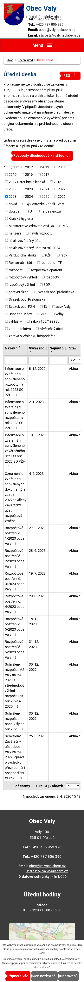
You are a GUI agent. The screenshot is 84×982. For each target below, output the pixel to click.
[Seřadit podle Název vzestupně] (20, 346)
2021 (45, 189)
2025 (45, 196)
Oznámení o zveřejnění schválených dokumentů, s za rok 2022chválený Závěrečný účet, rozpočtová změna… (15, 497)
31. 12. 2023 (34, 644)
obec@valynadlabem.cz (57, 30)
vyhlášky (15, 321)
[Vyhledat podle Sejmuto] (58, 360)
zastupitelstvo (20, 328)
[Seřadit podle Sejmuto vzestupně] (52, 351)
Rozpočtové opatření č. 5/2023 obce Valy (14, 627)
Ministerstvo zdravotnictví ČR (31, 226)
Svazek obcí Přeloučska (27, 299)
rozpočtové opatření (46, 270)
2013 (45, 167)
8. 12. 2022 (37, 369)
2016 (29, 174)
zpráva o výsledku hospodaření (32, 336)
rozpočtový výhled (23, 277)
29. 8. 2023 (37, 596)
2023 (12, 196)
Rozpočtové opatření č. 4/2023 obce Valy (14, 604)
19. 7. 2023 (37, 573)
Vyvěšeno (38, 348)
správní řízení (19, 292)
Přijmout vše (17, 976)
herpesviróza (51, 211)
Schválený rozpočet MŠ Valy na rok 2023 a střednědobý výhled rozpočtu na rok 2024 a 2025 (14, 685)
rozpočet (16, 270)
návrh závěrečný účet (25, 240)
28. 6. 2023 (37, 551)
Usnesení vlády (20, 314)
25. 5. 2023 (37, 736)
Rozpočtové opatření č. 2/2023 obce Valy (14, 558)
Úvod (10, 60)
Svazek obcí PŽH (22, 307)
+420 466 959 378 (49, 19)
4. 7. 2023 (36, 474)
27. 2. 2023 (37, 528)
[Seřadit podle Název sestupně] (20, 348)
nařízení (15, 233)
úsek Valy (63, 307)
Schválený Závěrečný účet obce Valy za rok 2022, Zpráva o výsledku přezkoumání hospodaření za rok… (15, 757)
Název (11, 348)
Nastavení (68, 976)
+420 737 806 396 (49, 24)
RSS (70, 75)
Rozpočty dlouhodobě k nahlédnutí (42, 155)
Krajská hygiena (21, 218)
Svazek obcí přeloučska (56, 292)
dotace (14, 211)
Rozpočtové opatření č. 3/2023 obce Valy (14, 581)
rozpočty (52, 277)
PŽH (48, 255)
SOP (46, 285)
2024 (29, 196)
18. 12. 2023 (34, 621)
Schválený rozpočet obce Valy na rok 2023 (15, 721)
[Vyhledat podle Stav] (75, 360)
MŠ (65, 226)
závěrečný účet (51, 328)
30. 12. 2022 (34, 667)
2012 (29, 167)
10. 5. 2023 (37, 435)
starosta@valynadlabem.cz (60, 35)
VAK (44, 314)
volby (59, 314)
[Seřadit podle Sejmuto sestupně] (52, 353)
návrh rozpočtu (41, 233)
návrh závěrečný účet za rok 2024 (34, 248)
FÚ (30, 211)
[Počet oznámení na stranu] (73, 785)
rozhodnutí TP (51, 263)
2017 (45, 174)
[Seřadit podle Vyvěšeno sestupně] (31, 353)
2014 (62, 167)
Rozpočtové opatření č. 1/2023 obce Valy (14, 536)
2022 (62, 189)
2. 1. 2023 (36, 402)
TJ (45, 307)
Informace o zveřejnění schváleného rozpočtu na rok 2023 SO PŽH (15, 382)
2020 (29, 189)
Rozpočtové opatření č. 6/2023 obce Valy (14, 649)
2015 (12, 174)
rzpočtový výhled (22, 285)
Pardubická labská (22, 255)
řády (64, 255)
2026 (62, 196)
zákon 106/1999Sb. (45, 321)
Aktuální (75, 369)
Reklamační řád (20, 263)
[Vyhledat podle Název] (15, 360)
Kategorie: (11, 167)
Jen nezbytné (44, 976)
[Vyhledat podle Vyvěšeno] (38, 360)
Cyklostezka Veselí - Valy (45, 204)
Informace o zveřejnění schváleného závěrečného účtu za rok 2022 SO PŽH (15, 450)
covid (13, 204)
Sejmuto (58, 348)
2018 (57, 182)
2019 (12, 189)
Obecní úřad (25, 60)
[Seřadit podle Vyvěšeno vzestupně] (31, 351)
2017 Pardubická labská (27, 182)
